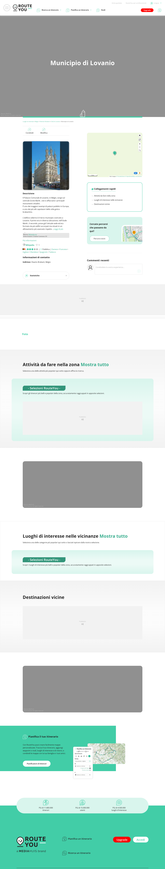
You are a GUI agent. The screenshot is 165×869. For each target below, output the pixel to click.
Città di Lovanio (55, 121)
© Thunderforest (120, 176)
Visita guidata (117, 3)
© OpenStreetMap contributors (133, 176)
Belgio (36, 121)
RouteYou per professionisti (136, 3)
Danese (55, 249)
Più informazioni (29, 240)
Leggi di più (58, 229)
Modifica (43, 131)
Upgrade (147, 10)
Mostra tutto (95, 364)
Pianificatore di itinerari (37, 763)
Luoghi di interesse (28, 121)
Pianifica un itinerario (77, 839)
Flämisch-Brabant (45, 121)
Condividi (29, 131)
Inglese (26, 252)
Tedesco (52, 252)
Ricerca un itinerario (76, 853)
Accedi (141, 839)
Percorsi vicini (99, 238)
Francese (63, 249)
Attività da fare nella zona (103, 196)
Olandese (34, 252)
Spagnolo (43, 252)
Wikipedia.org (32, 234)
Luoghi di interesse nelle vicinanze (107, 200)
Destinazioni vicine (101, 204)
